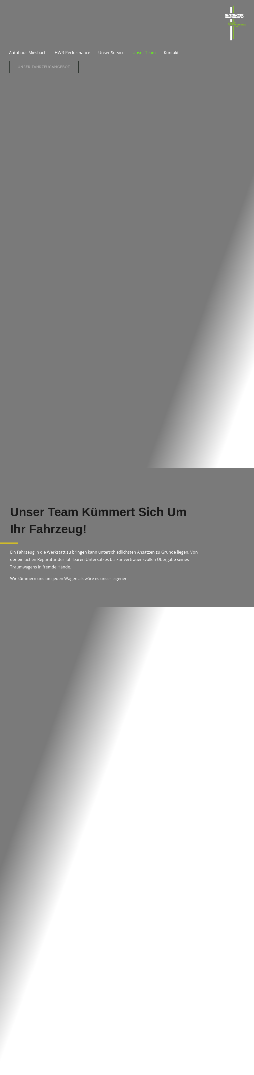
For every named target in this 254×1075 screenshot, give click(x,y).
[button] (44, 67)
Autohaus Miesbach (28, 52)
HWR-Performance (72, 52)
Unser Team (144, 52)
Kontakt (171, 52)
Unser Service (111, 52)
